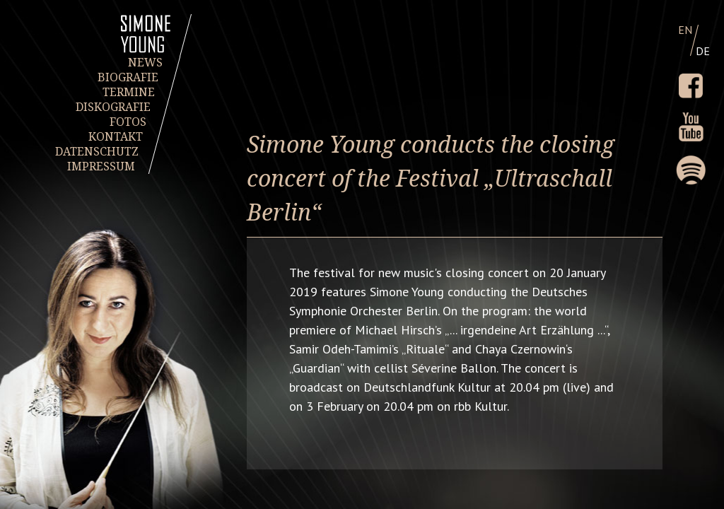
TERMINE (129, 92)
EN (685, 30)
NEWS (145, 62)
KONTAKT (115, 137)
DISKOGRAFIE (113, 107)
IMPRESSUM (101, 166)
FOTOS (128, 122)
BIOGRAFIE (128, 77)
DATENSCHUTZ (97, 151)
